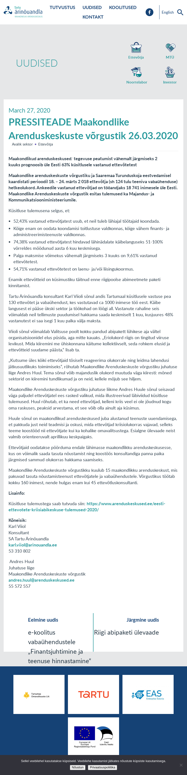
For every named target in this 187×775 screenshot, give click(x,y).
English (168, 12)
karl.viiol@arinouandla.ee (33, 545)
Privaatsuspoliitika (102, 767)
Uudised (92, 7)
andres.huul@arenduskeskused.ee (42, 580)
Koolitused (123, 7)
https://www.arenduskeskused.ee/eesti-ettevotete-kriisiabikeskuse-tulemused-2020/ (87, 506)
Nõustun (78, 767)
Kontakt (93, 17)
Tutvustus (62, 7)
